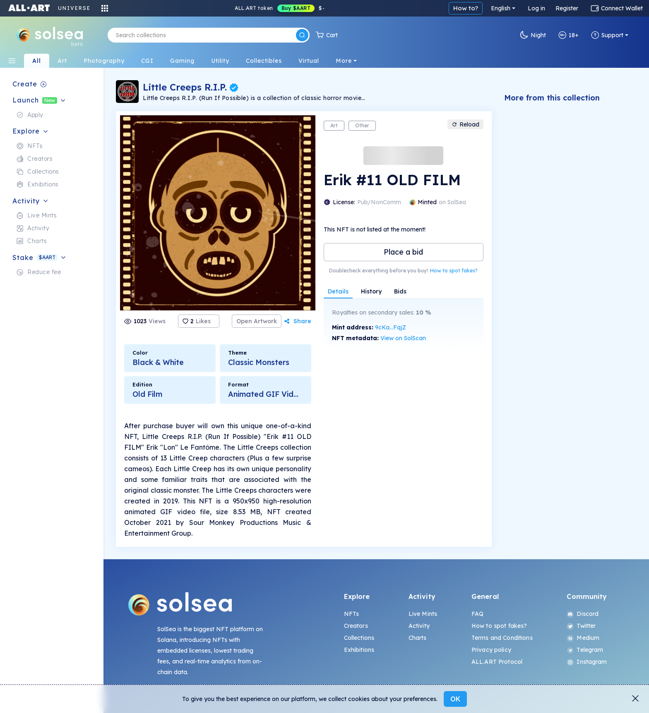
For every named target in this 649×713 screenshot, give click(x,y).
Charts (418, 637)
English (500, 8)
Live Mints (423, 614)
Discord (583, 614)
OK (455, 699)
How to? (465, 8)
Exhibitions (359, 649)
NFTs (351, 614)
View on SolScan (403, 338)
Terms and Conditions (502, 637)
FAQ (477, 614)
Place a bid (403, 252)
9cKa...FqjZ (390, 327)
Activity (419, 626)
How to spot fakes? (454, 270)
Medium (583, 638)
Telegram (585, 650)
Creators (356, 626)
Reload (465, 124)
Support (607, 35)
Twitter (581, 626)
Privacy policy (491, 649)
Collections (359, 637)
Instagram (587, 662)
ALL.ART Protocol (496, 661)
